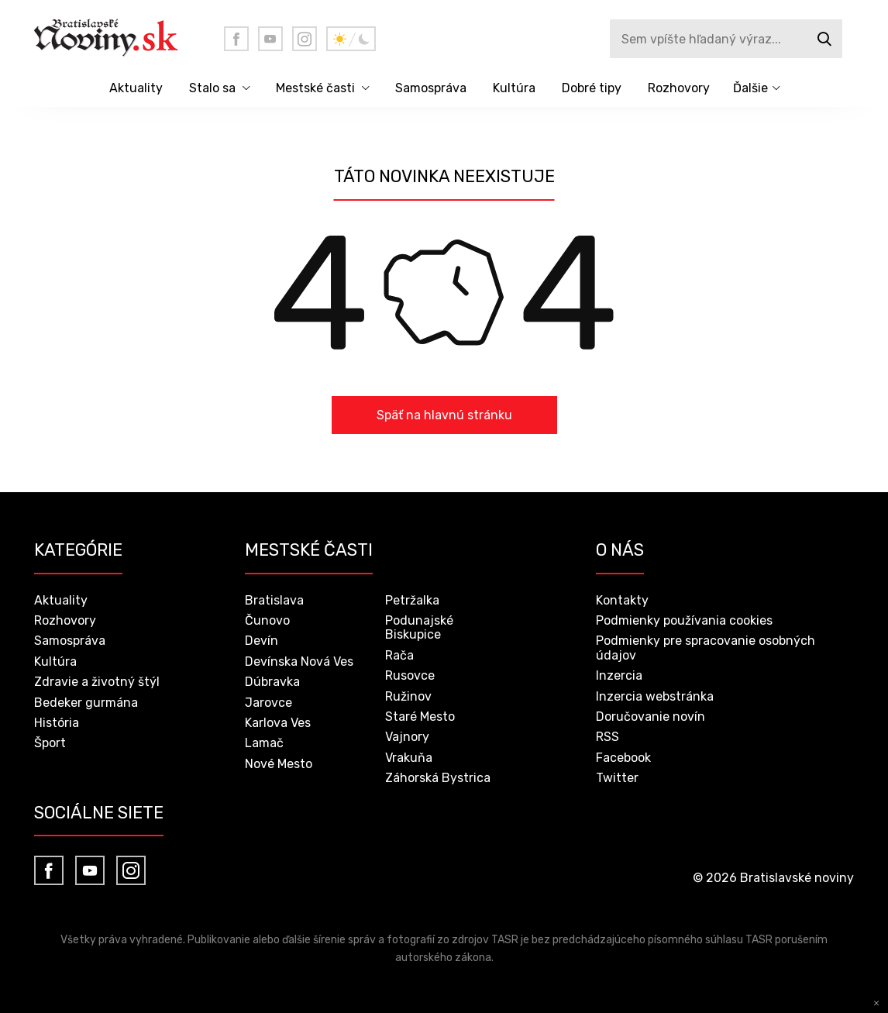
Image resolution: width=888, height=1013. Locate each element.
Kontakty (622, 600)
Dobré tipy (591, 88)
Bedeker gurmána (86, 702)
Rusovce (410, 675)
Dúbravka (272, 681)
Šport (50, 743)
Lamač (264, 743)
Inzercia (619, 675)
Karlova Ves (278, 722)
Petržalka (412, 600)
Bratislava (274, 600)
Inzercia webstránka (655, 696)
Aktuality (136, 88)
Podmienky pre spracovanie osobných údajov (705, 647)
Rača (399, 655)
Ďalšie (750, 88)
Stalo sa (212, 88)
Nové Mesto (278, 763)
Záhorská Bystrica (437, 777)
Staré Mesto (420, 716)
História (56, 722)
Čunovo (267, 620)
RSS (607, 736)
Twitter (617, 777)
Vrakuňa (408, 757)
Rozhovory (679, 88)
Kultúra (514, 88)
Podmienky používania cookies (684, 620)
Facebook (623, 757)
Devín (261, 640)
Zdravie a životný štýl (97, 681)
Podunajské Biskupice (419, 627)
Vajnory (407, 736)
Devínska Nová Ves (299, 661)
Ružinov (408, 696)
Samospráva (430, 88)
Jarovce (268, 702)
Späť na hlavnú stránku (444, 415)
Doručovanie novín (650, 716)
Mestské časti (315, 88)
